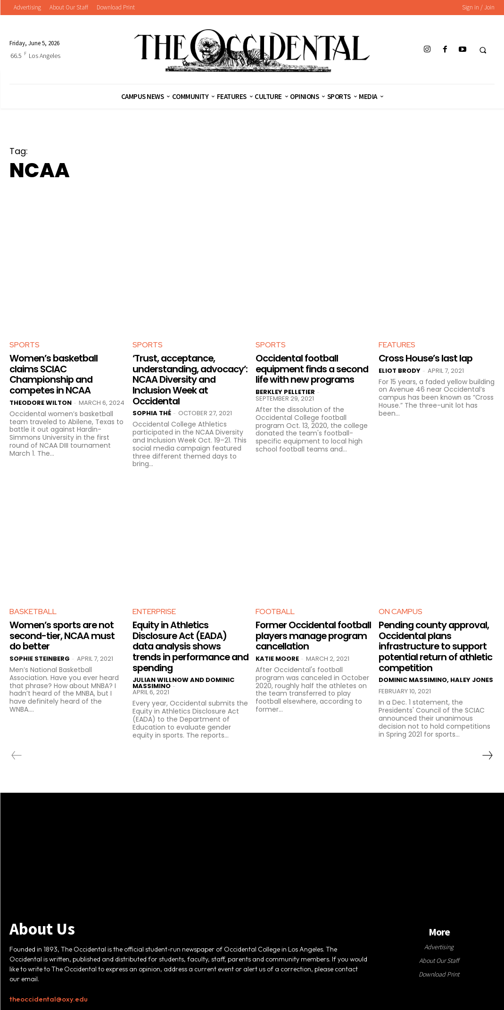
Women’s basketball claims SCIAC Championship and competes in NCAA (55, 374)
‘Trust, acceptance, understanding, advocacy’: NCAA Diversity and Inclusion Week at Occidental (190, 379)
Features (397, 345)
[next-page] (487, 752)
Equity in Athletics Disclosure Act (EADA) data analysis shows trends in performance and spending (182, 643)
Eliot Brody (400, 370)
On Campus (400, 610)
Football (275, 610)
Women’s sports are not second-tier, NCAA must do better (62, 633)
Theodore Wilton (40, 401)
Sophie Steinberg (39, 655)
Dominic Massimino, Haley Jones (436, 676)
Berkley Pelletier (285, 401)
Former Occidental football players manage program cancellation (311, 633)
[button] (483, 50)
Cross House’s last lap (427, 358)
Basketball (33, 610)
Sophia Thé (151, 411)
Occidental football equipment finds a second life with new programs (300, 374)
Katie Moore (277, 655)
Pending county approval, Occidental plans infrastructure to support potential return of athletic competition (435, 643)
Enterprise (154, 610)
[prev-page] (16, 752)
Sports (24, 345)
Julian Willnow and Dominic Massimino (183, 679)
